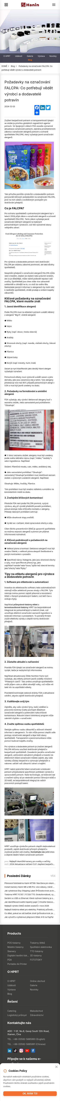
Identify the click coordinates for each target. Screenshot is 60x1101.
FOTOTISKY (36, 959)
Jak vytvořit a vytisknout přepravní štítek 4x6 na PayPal (28, 917)
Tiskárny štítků (37, 942)
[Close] (56, 1067)
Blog (30, 60)
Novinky (53, 56)
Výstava (41, 56)
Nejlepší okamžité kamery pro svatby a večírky (29, 861)
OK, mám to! (29, 1093)
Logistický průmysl (17, 1015)
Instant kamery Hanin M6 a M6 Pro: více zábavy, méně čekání (31, 887)
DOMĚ (4, 66)
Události (18, 56)
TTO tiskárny (36, 951)
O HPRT (6, 56)
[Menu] (53, 4)
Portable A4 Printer (17, 964)
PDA (9, 959)
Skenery (11, 951)
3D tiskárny (36, 955)
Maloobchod (36, 1011)
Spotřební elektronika (41, 947)
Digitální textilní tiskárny (18, 955)
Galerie (30, 56)
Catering (11, 1011)
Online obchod (37, 981)
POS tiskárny (14, 942)
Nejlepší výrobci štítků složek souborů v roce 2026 (26, 906)
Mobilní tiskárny (15, 947)
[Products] (6, 4)
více (53, 875)
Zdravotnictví (37, 1015)
